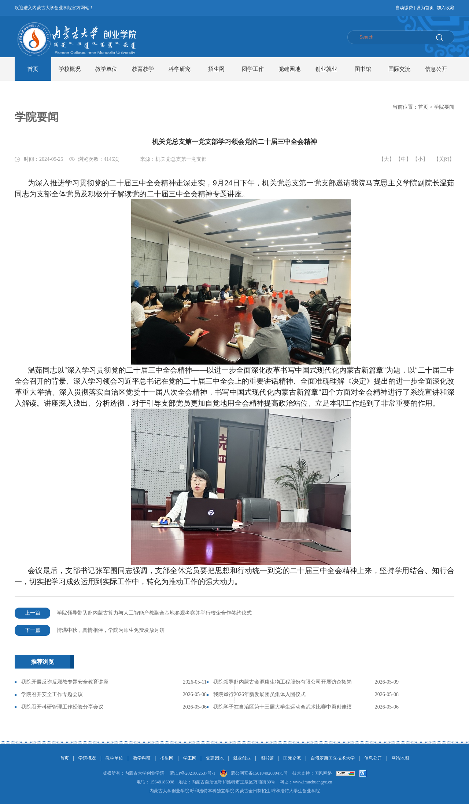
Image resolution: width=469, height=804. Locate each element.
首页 (32, 69)
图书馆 (363, 69)
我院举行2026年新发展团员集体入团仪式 (259, 694)
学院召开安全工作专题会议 (52, 694)
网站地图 (400, 758)
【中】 (403, 159)
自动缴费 (404, 7)
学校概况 (70, 69)
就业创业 (242, 758)
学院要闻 (444, 107)
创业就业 (326, 69)
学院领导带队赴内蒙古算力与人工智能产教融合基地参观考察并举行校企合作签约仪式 (133, 613)
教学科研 (142, 758)
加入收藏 (445, 7)
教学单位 (106, 69)
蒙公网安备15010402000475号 (259, 773)
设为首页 (425, 7)
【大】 (386, 159)
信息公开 (436, 69)
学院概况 (87, 758)
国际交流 (399, 69)
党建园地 (289, 69)
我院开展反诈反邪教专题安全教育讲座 (64, 682)
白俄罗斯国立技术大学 (333, 758)
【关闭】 (444, 159)
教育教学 (143, 69)
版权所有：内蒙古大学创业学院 (133, 773)
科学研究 (180, 69)
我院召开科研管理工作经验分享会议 (62, 707)
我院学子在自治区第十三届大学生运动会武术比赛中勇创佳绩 (282, 707)
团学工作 (253, 69)
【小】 (420, 159)
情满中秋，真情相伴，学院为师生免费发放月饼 (90, 630)
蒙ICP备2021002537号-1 (192, 773)
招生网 (216, 69)
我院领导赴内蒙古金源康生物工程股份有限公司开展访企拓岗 (282, 682)
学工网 (189, 758)
